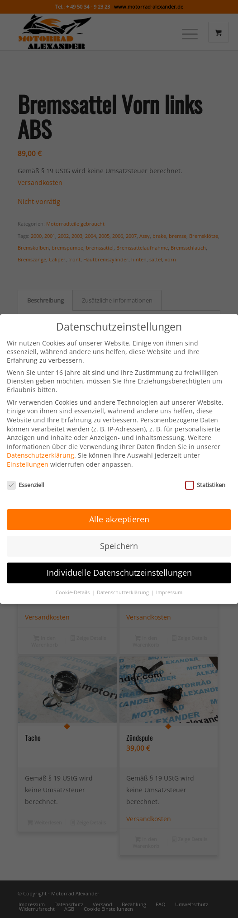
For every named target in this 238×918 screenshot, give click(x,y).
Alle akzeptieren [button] (119, 512)
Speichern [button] (119, 539)
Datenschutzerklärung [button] (123, 585)
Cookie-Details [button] (73, 585)
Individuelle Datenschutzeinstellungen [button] (119, 565)
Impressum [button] (169, 585)
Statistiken (205, 477)
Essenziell (25, 477)
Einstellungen (27, 457)
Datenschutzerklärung (40, 448)
